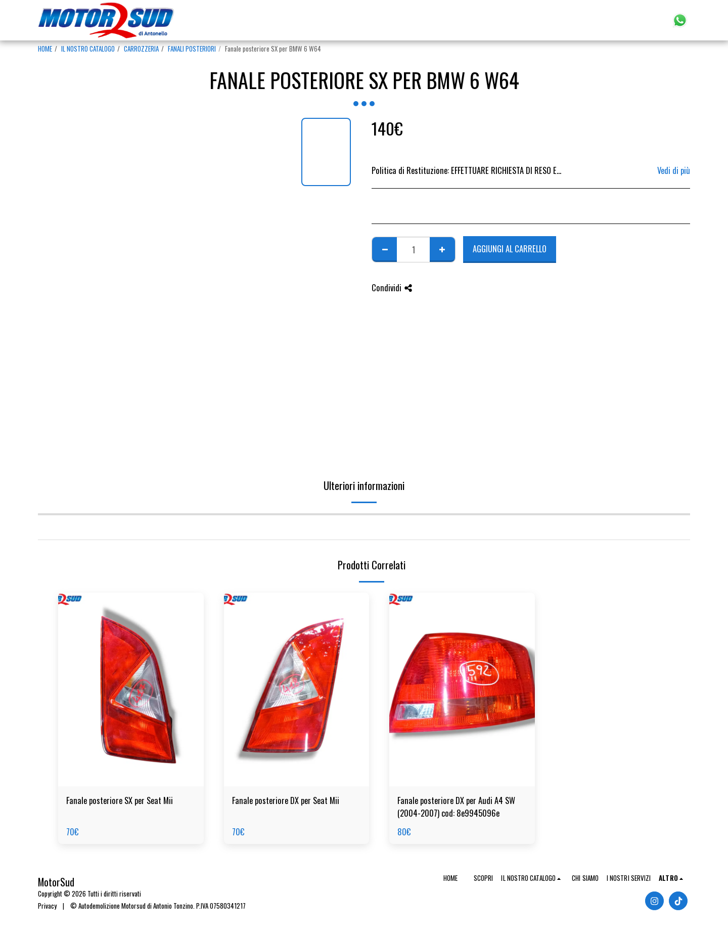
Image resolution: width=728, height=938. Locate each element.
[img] (131, 689)
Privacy (47, 906)
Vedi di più (673, 170)
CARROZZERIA (141, 48)
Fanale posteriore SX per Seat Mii (119, 800)
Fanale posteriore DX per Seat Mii (285, 800)
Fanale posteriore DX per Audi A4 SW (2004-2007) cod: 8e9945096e (456, 806)
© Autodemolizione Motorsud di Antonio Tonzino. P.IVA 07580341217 (158, 906)
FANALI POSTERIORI (192, 48)
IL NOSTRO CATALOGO (88, 48)
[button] (622, 20)
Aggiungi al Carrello (510, 248)
